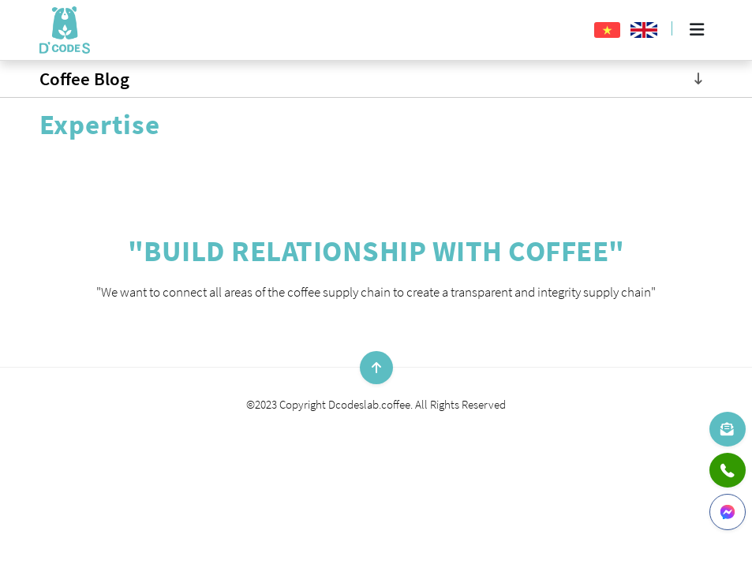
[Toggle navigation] (698, 79)
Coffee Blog (84, 78)
